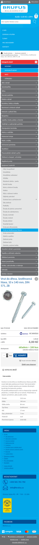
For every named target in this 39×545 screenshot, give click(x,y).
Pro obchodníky (8, 43)
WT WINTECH (28, 333)
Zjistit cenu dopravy (29, 364)
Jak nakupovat (9, 436)
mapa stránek (8, 466)
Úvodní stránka (8, 53)
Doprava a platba (8, 34)
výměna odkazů (8, 468)
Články (4, 38)
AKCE (6, 74)
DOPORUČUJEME (11, 70)
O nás (4, 30)
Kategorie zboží (19, 62)
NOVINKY (8, 66)
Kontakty (5, 47)
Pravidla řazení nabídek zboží (13, 447)
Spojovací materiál (20, 53)
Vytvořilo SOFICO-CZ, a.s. (19, 542)
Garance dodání (9, 441)
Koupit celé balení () (29, 360)
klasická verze (14, 539)
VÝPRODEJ (8, 79)
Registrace (7, 2)
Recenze (7, 451)
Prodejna (7, 445)
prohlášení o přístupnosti (16, 537)
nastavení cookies (32, 537)
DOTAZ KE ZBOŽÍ (11, 370)
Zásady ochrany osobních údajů (14, 449)
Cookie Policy (9, 454)
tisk (4, 537)
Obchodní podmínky (11, 439)
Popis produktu (7, 376)
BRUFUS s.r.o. (7, 526)
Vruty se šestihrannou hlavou (9, 55)
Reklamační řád (9, 443)
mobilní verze (25, 539)
